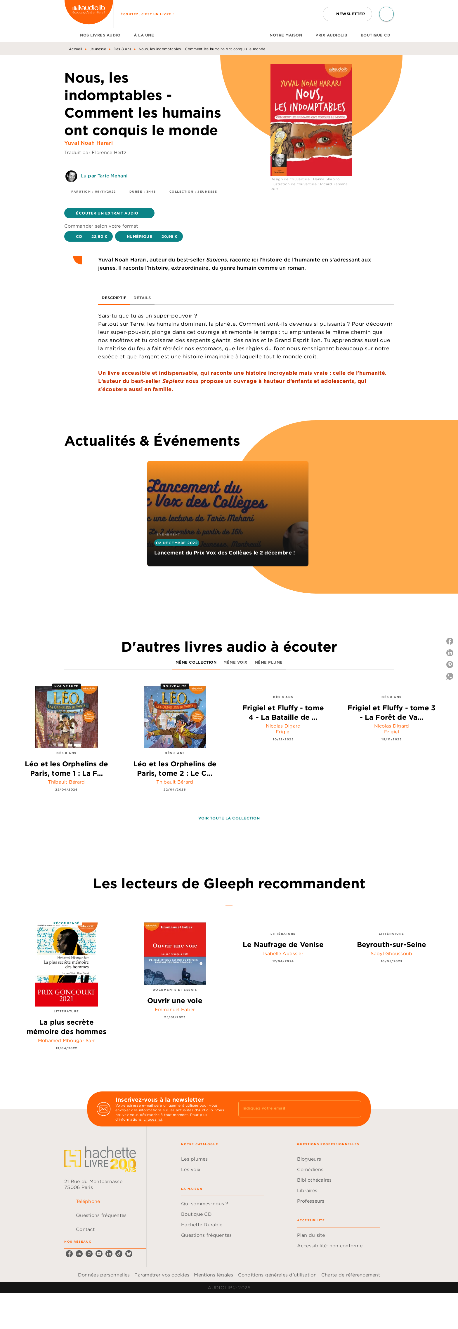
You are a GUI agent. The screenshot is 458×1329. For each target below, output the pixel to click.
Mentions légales (213, 1275)
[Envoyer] (354, 1109)
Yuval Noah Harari (88, 142)
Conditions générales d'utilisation (277, 1275)
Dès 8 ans (122, 49)
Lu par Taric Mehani (104, 176)
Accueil (75, 49)
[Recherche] (386, 14)
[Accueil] (88, 14)
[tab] (70, 35)
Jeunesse (98, 49)
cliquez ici (153, 1119)
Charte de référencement (350, 1275)
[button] (347, 14)
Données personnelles (104, 1275)
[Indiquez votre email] (292, 1108)
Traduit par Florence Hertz (95, 152)
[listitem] (69, 1254)
